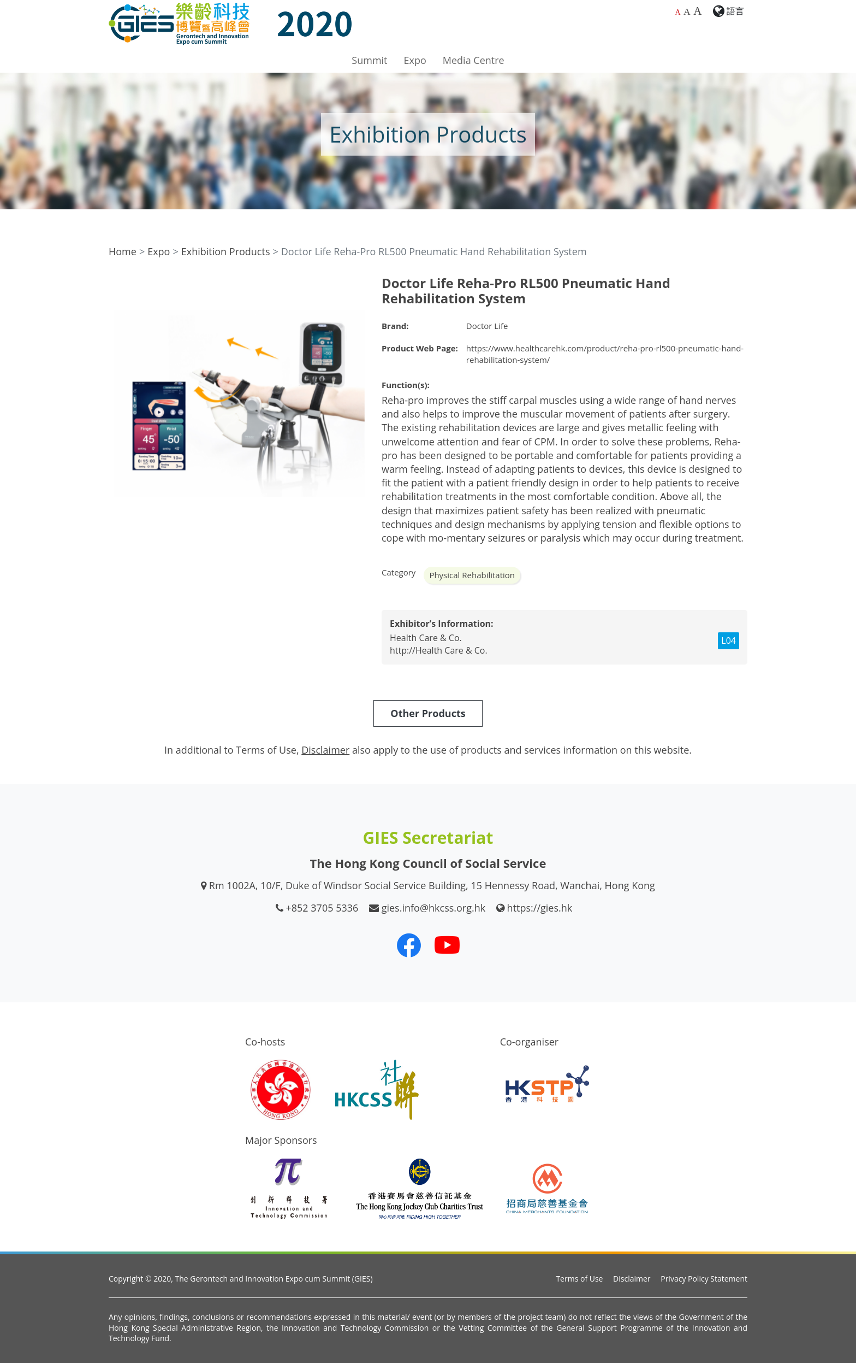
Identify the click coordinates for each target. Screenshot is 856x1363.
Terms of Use (579, 1278)
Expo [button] (415, 60)
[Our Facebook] (409, 945)
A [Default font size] (677, 12)
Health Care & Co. (426, 638)
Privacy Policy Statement (704, 1278)
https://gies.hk (540, 907)
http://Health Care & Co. (439, 650)
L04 (728, 640)
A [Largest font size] (697, 10)
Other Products (427, 713)
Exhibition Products (225, 251)
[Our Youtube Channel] (447, 945)
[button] (355, 285)
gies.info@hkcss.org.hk (434, 907)
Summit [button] (369, 60)
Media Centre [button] (473, 60)
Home (122, 251)
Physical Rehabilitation (472, 574)
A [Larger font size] (687, 11)
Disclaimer (631, 1278)
